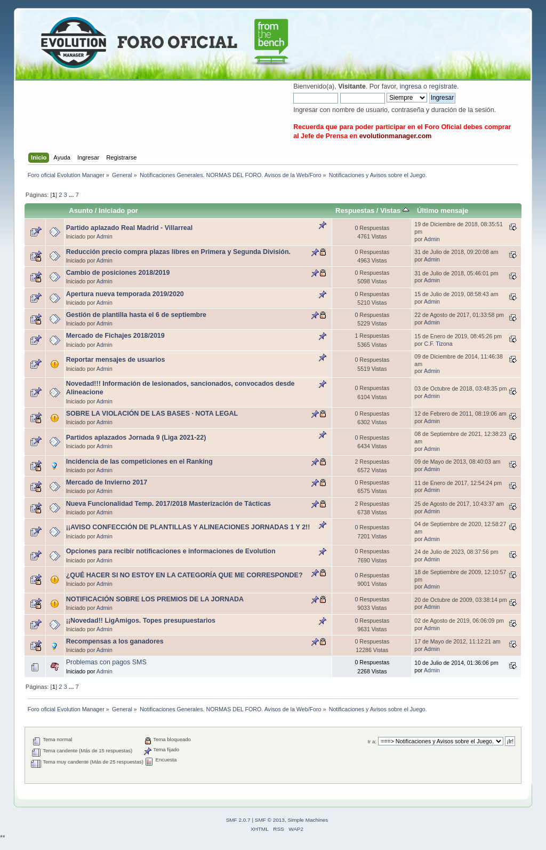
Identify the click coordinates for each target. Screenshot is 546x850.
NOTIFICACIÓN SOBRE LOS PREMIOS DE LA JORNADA (155, 599)
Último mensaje (442, 210)
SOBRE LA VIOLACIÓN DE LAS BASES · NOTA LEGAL (152, 413)
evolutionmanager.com (395, 136)
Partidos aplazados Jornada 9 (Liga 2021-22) (136, 437)
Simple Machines (307, 820)
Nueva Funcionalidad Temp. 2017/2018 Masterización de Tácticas (168, 503)
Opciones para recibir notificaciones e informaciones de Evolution (171, 551)
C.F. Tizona (438, 343)
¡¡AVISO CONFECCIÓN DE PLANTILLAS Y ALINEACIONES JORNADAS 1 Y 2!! (188, 527)
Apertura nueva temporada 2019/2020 (125, 294)
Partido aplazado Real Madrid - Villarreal (129, 228)
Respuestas (354, 210)
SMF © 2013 (270, 820)
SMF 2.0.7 (238, 820)
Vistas (394, 210)
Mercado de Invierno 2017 (106, 482)
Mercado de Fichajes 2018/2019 (115, 335)
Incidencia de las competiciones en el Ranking (139, 461)
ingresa (411, 86)
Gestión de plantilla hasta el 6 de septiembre (136, 315)
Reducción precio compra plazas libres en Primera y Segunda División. (178, 252)
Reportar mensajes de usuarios (115, 359)
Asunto (81, 210)
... (72, 195)
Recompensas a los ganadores (115, 641)
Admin (105, 236)
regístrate (443, 86)
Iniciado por (118, 210)
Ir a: (371, 741)
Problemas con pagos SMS (106, 662)
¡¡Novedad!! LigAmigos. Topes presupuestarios (140, 620)
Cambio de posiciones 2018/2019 (118, 272)
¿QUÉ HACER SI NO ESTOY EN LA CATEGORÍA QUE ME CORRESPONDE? (184, 575)
